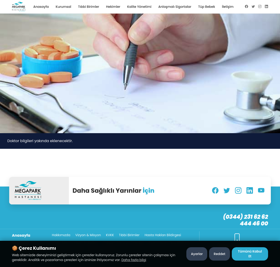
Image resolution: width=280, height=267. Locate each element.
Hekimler (113, 6)
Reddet (219, 254)
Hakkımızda (61, 235)
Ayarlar (197, 254)
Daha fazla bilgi (133, 260)
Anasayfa (41, 6)
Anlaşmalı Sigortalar (174, 6)
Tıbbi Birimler (88, 6)
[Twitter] (227, 190)
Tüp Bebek (206, 6)
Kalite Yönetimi (139, 6)
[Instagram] (238, 190)
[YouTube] (261, 190)
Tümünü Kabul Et (250, 253)
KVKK (110, 235)
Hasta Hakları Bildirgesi (163, 235)
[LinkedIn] (249, 190)
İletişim (228, 6)
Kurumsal (63, 6)
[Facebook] (215, 190)
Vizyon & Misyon (88, 235)
